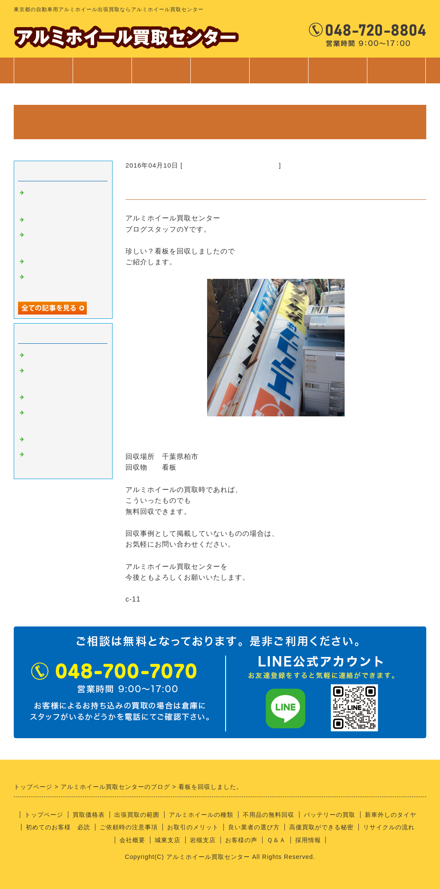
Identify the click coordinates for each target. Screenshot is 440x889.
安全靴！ (40, 220)
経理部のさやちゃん (58, 439)
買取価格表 (102, 70)
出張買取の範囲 (136, 814)
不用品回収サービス (58, 261)
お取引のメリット (193, 827)
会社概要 (132, 840)
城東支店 (167, 840)
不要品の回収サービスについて (231, 165)
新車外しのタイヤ (390, 814)
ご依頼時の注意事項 (129, 827)
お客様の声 (241, 840)
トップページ (43, 70)
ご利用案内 (278, 74)
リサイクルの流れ (389, 827)
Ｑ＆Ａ (276, 840)
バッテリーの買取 (329, 814)
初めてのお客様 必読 (58, 827)
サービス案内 (219, 74)
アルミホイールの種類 (201, 814)
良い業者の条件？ (54, 397)
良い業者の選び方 (254, 827)
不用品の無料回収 (268, 814)
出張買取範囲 (161, 70)
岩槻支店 (203, 840)
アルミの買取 (47, 355)
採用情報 (308, 840)
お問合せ (396, 74)
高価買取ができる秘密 (321, 827)
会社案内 (337, 74)
